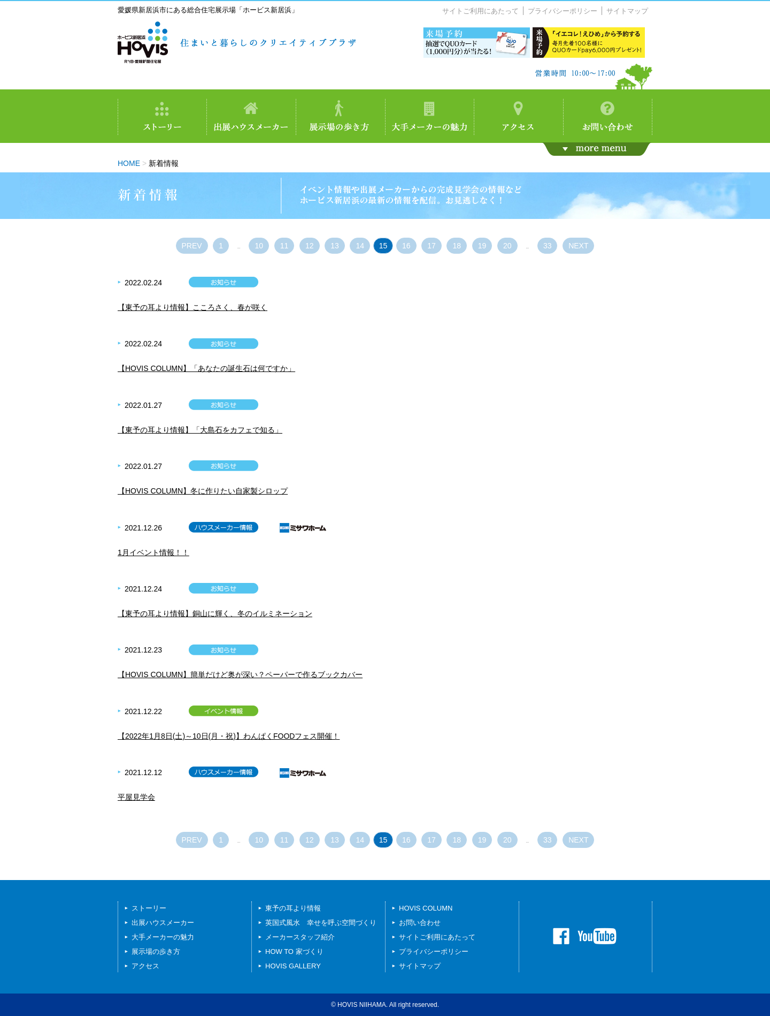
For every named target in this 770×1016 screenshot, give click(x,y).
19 (482, 245)
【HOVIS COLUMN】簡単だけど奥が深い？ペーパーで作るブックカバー (240, 674)
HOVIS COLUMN (425, 908)
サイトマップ (627, 11)
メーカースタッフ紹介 (300, 937)
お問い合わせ (420, 923)
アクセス (145, 966)
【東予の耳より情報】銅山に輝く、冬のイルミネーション (215, 613)
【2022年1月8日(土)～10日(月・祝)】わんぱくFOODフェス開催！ (229, 736)
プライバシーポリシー (562, 11)
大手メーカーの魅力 (163, 937)
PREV (192, 245)
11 (284, 245)
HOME (129, 163)
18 (456, 245)
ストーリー (149, 908)
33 (547, 245)
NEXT (578, 245)
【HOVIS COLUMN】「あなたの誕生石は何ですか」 (206, 368)
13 (334, 245)
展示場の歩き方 (156, 951)
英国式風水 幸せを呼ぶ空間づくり (320, 923)
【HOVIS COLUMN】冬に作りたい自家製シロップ (203, 491)
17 (431, 245)
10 (259, 245)
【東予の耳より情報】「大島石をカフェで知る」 (200, 430)
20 (507, 245)
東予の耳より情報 (293, 908)
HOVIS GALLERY (293, 966)
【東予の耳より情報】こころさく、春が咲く (192, 307)
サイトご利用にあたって (480, 11)
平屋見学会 (136, 797)
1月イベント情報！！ (153, 552)
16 (406, 245)
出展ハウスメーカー (163, 923)
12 (309, 245)
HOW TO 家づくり (294, 951)
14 (360, 245)
